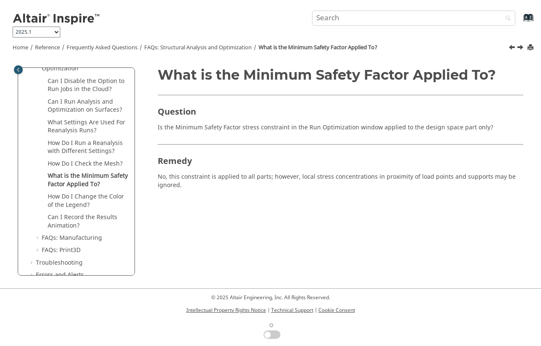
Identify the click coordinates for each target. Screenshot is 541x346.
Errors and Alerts (60, 275)
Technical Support (292, 310)
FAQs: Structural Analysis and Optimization (198, 47)
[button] (44, 81)
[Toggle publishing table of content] (18, 69)
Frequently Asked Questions (102, 47)
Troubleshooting (59, 262)
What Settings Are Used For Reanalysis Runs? (86, 126)
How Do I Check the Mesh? (85, 163)
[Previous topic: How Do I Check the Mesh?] (512, 48)
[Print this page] (531, 48)
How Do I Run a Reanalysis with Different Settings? (85, 147)
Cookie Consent (336, 310)
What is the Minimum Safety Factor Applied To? (317, 47)
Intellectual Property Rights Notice (226, 310)
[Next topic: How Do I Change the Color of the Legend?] (521, 48)
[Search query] (413, 18)
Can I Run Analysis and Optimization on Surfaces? (85, 106)
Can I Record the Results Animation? (82, 221)
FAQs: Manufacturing (72, 237)
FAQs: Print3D (61, 250)
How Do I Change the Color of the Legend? (86, 200)
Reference (47, 47)
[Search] (506, 19)
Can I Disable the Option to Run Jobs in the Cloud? (86, 85)
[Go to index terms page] (519, 21)
